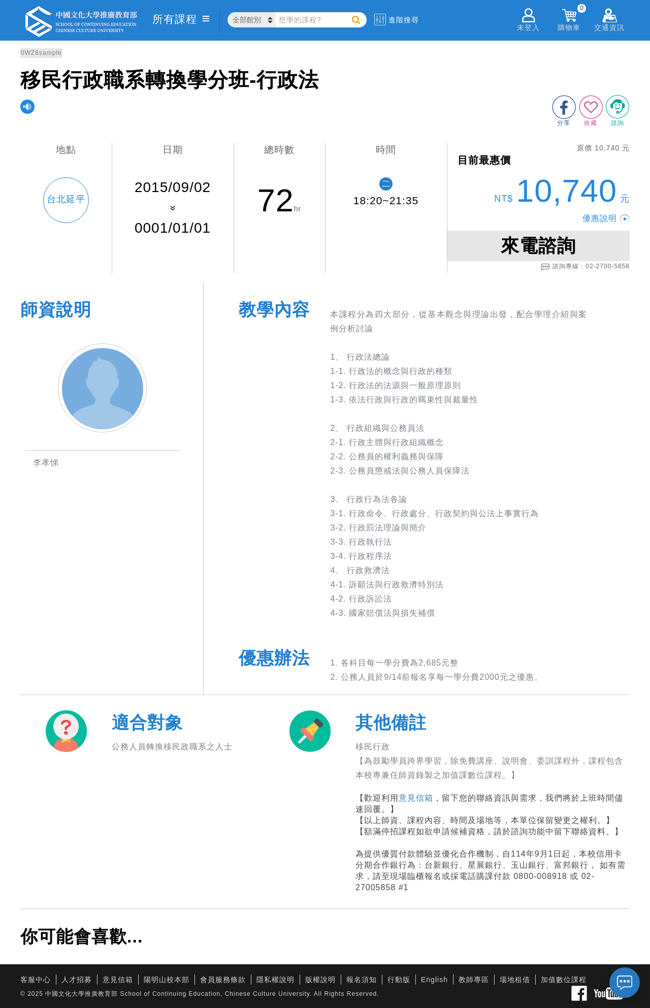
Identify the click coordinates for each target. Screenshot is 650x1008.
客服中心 (35, 979)
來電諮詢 (538, 245)
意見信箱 (416, 798)
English (434, 979)
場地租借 (515, 979)
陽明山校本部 (166, 979)
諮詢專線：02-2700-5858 (585, 266)
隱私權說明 (275, 979)
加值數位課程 (564, 979)
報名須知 (361, 979)
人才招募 (76, 979)
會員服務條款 (223, 979)
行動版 (398, 979)
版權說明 (320, 979)
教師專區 (474, 979)
